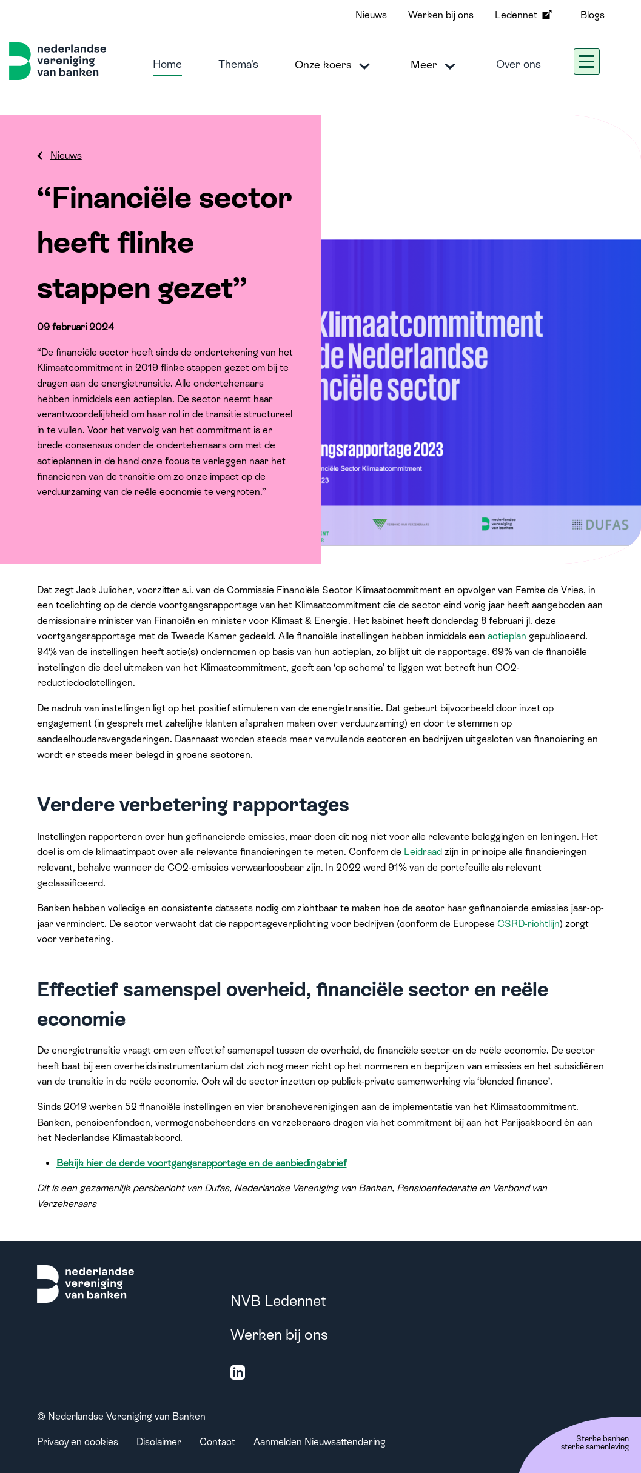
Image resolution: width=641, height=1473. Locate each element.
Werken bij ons (441, 15)
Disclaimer (158, 1442)
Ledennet (524, 14)
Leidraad (423, 851)
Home (167, 64)
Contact (217, 1442)
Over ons (518, 64)
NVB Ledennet (278, 1300)
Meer (435, 65)
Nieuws (371, 15)
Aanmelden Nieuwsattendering (319, 1442)
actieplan (507, 636)
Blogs (592, 15)
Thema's (238, 64)
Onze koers (334, 65)
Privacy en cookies (77, 1442)
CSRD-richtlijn (528, 923)
